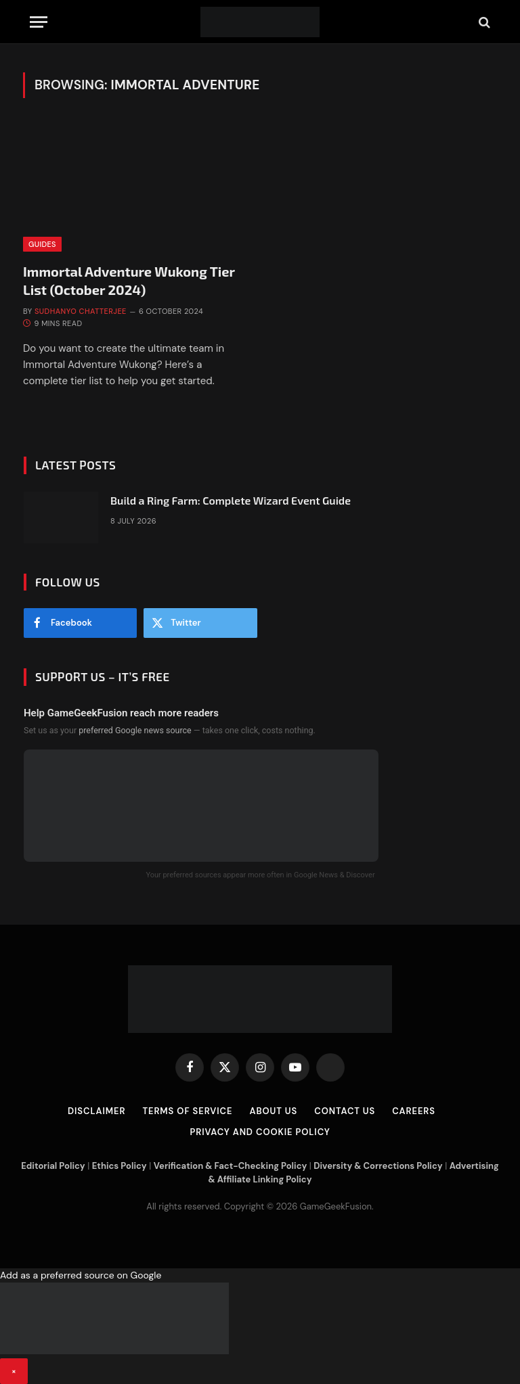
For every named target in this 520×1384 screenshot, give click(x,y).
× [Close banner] (14, 1371)
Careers (413, 1111)
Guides (42, 244)
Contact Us (344, 1111)
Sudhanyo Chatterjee (81, 311)
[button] (260, 1326)
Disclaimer (96, 1111)
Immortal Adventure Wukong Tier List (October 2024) (129, 280)
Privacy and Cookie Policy (260, 1132)
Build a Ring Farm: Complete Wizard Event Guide (230, 500)
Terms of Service (187, 1111)
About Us (273, 1111)
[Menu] (38, 22)
